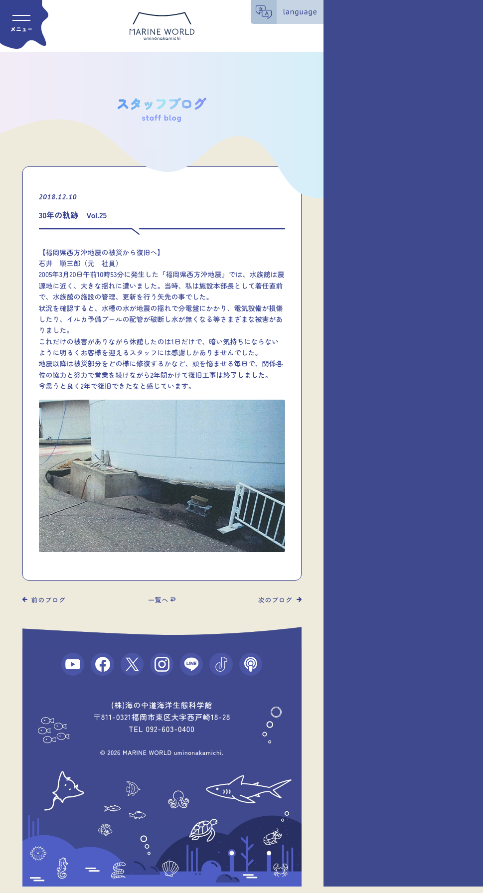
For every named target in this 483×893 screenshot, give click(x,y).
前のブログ (48, 599)
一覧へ (158, 599)
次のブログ (275, 599)
